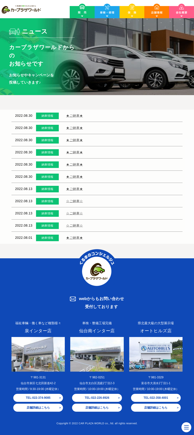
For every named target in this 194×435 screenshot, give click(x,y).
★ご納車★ (74, 115)
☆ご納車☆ (74, 201)
